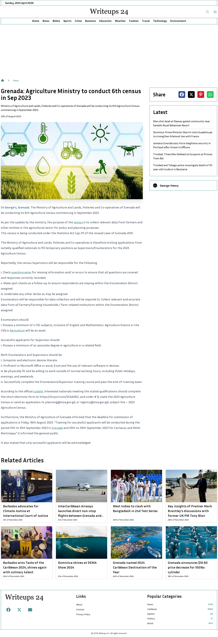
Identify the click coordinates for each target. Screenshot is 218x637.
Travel (146, 20)
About (79, 604)
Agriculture (17, 330)
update (38, 391)
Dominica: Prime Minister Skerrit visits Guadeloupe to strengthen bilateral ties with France (182, 134)
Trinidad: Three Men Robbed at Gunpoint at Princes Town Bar (182, 156)
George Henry (169, 185)
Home (35, 20)
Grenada (57, 428)
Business (90, 20)
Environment (178, 20)
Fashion (134, 20)
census (78, 222)
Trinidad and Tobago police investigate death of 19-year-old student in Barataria (183, 167)
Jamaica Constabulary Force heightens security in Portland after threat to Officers (182, 145)
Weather (120, 20)
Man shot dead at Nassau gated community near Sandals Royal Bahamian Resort (181, 123)
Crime (78, 20)
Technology (160, 20)
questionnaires (21, 272)
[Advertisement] (109, 49)
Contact (80, 609)
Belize (56, 20)
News (46, 20)
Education (105, 20)
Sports (67, 20)
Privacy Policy (83, 614)
